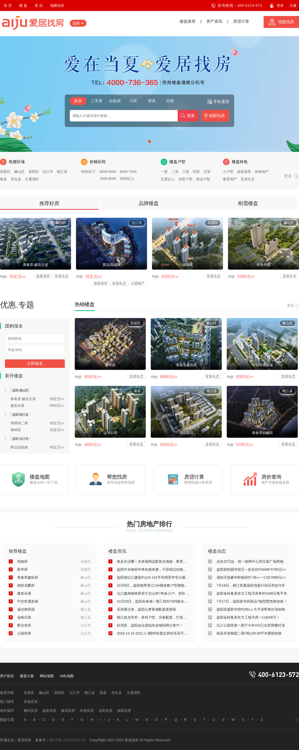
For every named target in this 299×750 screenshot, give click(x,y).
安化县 (16, 179)
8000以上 (127, 179)
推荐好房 (49, 203)
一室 (164, 172)
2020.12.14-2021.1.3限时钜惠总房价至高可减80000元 (153, 633)
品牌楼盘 (149, 203)
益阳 (76, 23)
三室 (185, 172)
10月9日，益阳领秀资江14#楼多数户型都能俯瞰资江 (153, 585)
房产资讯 (214, 21)
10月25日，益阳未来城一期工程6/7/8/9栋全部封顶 (153, 601)
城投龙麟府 (26, 585)
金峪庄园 (24, 617)
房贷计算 (241, 21)
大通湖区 (32, 179)
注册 (293, 5)
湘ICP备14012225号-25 (67, 740)
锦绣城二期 (19, 423)
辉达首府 (24, 625)
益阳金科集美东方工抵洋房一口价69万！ (248, 617)
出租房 (115, 101)
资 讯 (39, 5)
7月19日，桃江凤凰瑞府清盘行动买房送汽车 (251, 585)
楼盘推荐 (188, 21)
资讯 (152, 101)
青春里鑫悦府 (27, 577)
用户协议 (7, 676)
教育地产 (230, 179)
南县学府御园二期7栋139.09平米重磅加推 (249, 633)
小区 (133, 101)
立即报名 (35, 363)
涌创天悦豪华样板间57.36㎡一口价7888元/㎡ (251, 577)
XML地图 (67, 676)
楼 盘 (23, 5)
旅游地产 (262, 172)
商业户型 (203, 179)
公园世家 (24, 633)
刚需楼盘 (248, 203)
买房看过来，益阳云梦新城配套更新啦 (146, 609)
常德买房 (31, 702)
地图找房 (57, 5)
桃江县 (62, 172)
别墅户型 (185, 179)
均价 (3, 277)
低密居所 (244, 172)
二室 (174, 172)
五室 (207, 172)
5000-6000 (107, 172)
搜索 (191, 115)
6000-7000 (128, 172)
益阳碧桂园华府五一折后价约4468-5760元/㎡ (252, 569)
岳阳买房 (105, 711)
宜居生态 (248, 179)
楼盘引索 (27, 676)
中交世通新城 (27, 601)
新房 (78, 101)
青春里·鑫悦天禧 (23, 399)
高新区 (5, 172)
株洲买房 (68, 711)
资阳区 (33, 172)
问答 (170, 101)
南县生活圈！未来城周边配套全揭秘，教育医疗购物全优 (153, 561)
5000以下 (88, 172)
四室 (196, 172)
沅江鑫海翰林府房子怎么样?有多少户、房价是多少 (153, 593)
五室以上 (168, 179)
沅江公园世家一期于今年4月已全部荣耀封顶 (251, 625)
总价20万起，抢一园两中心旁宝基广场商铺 (250, 561)
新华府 (22, 569)
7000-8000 (107, 179)
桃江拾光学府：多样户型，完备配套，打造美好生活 (153, 617)
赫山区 (19, 172)
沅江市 (48, 172)
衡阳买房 (124, 711)
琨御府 (22, 561)
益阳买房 (49, 711)
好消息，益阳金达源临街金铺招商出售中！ (150, 625)
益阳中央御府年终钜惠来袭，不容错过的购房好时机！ (153, 569)
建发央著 (17, 406)
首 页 (8, 5)
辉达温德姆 (19, 447)
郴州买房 (31, 711)
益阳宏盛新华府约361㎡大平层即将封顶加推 (251, 609)
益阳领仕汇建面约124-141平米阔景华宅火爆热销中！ (153, 577)
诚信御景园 (26, 609)
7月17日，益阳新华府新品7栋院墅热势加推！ (252, 601)
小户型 (228, 172)
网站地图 (47, 676)
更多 (288, 176)
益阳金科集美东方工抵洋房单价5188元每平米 (252, 593)
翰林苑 (15, 430)
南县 (3, 179)
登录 (280, 5)
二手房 (96, 101)
